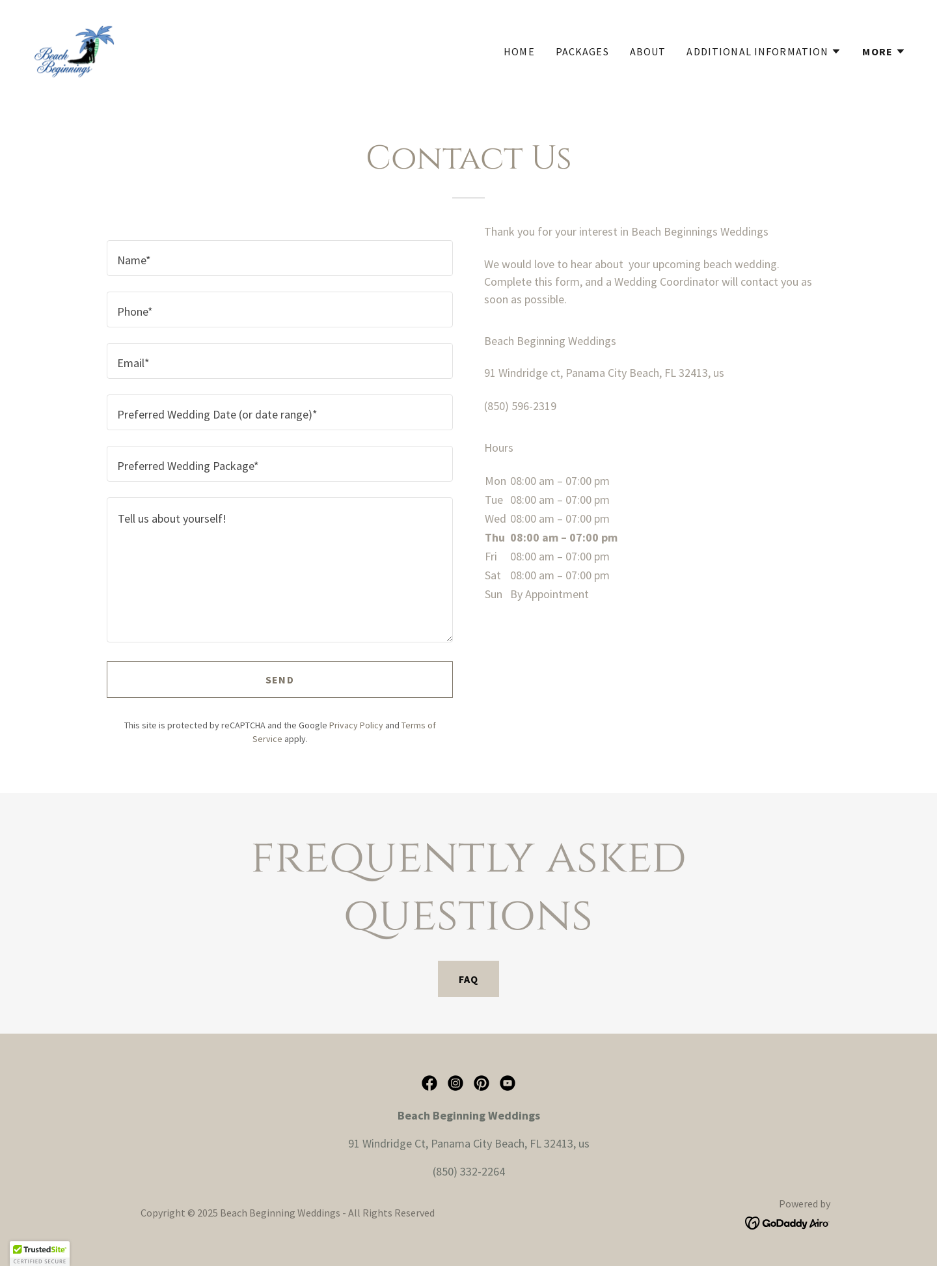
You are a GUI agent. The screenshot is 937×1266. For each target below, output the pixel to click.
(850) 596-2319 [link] (520, 405)
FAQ (468, 978)
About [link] (648, 51)
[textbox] (280, 258)
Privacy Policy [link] (356, 725)
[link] (73, 47)
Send (279, 679)
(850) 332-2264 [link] (469, 1171)
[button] (763, 51)
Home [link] (519, 51)
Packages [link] (582, 51)
